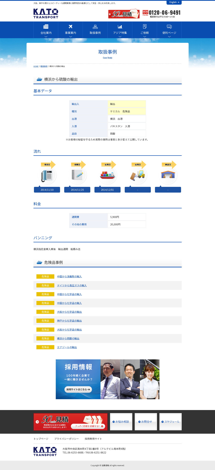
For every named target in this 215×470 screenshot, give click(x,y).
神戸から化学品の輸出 (69, 320)
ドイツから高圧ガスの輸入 (72, 285)
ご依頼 (144, 33)
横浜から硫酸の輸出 (68, 338)
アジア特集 (120, 33)
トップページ (40, 438)
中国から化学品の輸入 (69, 294)
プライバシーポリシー (66, 438)
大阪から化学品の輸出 (69, 312)
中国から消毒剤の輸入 (69, 276)
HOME (35, 66)
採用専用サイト (93, 438)
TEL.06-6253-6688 (73, 452)
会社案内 (46, 33)
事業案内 (70, 33)
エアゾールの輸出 (67, 347)
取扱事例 (95, 33)
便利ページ (169, 33)
